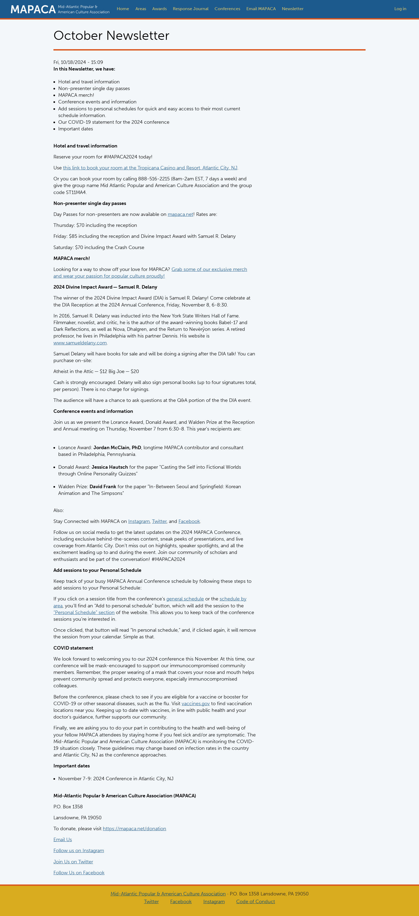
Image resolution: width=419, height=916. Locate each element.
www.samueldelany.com (80, 343)
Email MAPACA (261, 8)
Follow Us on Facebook (78, 872)
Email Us (62, 840)
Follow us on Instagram (78, 850)
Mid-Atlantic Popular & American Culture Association (168, 894)
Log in (400, 8)
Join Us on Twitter (73, 861)
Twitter (159, 521)
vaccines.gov (196, 703)
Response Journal (190, 8)
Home (123, 8)
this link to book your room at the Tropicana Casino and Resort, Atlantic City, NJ (150, 168)
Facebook (189, 521)
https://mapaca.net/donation (134, 829)
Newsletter (293, 8)
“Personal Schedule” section (84, 612)
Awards (159, 8)
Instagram (139, 521)
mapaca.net (180, 214)
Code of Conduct (255, 902)
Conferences (227, 8)
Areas (140, 8)
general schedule (185, 599)
